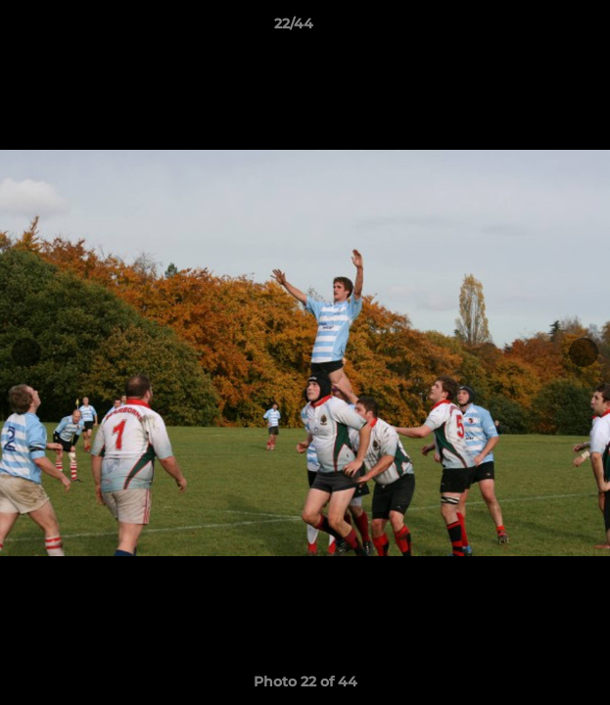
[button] (539, 28)
